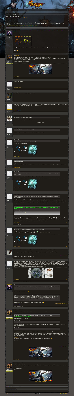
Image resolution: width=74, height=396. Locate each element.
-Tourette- (15, 156)
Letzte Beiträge (8, 11)
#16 (66, 359)
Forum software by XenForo (12, 394)
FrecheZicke (15, 224)
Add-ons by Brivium (42, 394)
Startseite (66, 393)
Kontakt (61, 393)
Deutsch (7, 393)
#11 (66, 222)
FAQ (41, 74)
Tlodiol (8, 267)
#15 (66, 304)
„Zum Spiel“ (8, 24)
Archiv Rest (14, 17)
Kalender (13, 10)
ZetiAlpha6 (8, 110)
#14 (66, 279)
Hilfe (63, 393)
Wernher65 (8, 99)
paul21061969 (9, 87)
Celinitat (8, 122)
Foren (9, 10)
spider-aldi (8, 256)
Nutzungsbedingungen (62, 394)
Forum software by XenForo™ (27, 394)
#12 (66, 246)
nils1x (8, 200)
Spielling (20, 17)
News (36, 74)
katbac (8, 61)
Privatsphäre (67, 394)
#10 (66, 190)
